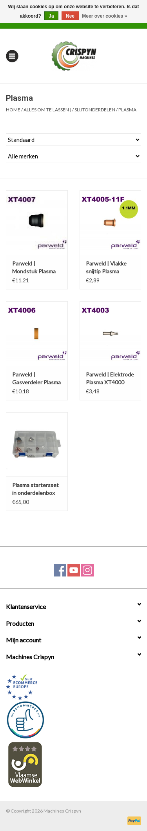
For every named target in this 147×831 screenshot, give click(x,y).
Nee (70, 16)
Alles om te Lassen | (47, 110)
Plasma (127, 110)
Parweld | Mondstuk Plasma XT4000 (34, 267)
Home (13, 110)
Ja (51, 16)
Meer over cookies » (104, 16)
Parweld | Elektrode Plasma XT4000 (110, 378)
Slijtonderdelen (94, 110)
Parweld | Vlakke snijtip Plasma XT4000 (106, 267)
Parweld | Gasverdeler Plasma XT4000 (36, 378)
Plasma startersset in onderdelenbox (35, 489)
